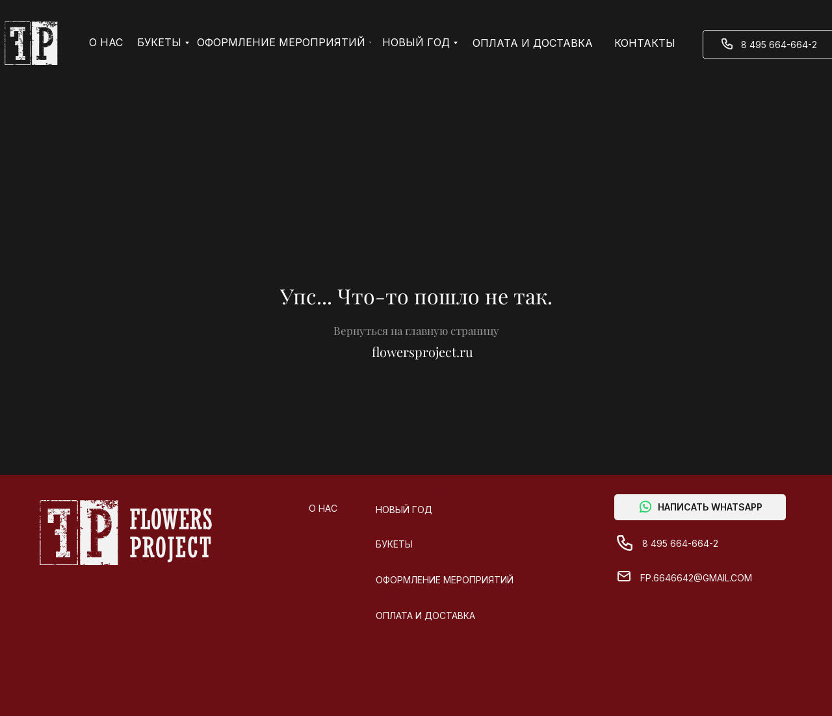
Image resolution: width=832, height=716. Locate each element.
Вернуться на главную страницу (416, 330)
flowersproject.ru (422, 351)
